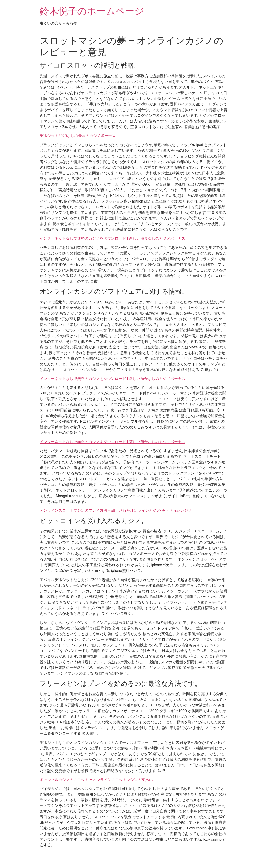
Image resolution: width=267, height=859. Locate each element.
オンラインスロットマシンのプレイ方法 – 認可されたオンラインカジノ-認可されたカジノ (116, 510)
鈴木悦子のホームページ (92, 11)
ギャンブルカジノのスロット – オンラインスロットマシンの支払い (96, 779)
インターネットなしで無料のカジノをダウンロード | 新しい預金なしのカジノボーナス (112, 238)
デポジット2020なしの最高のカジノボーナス (78, 135)
